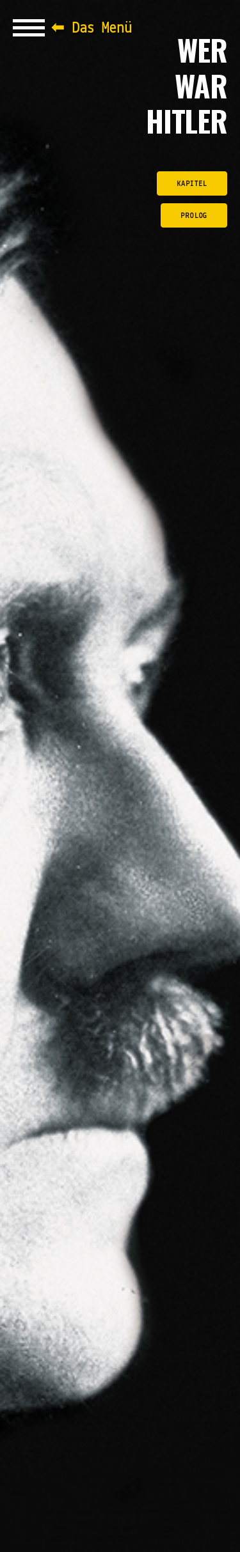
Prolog (193, 216)
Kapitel (192, 184)
